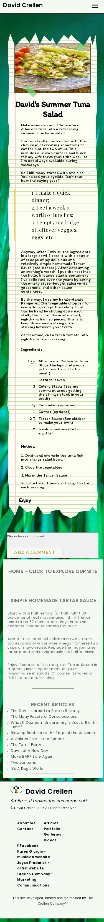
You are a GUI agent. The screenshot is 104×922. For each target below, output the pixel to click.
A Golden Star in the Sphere (37, 739)
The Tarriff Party (26, 745)
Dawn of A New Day (29, 751)
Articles (51, 823)
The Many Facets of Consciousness (44, 717)
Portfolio (52, 828)
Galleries (52, 834)
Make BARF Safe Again (32, 756)
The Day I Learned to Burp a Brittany (45, 711)
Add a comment (34, 552)
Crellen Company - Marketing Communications (35, 880)
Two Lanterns (23, 763)
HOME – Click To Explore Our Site (52, 571)
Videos (50, 840)
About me (26, 823)
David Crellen (49, 791)
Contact (25, 828)
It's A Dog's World (27, 769)
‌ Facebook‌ (28, 845)
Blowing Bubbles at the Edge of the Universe (53, 733)
